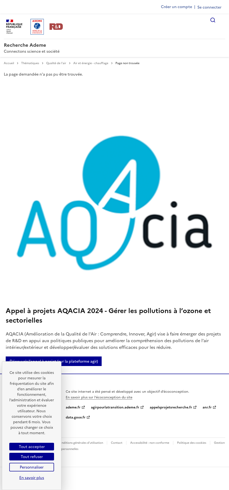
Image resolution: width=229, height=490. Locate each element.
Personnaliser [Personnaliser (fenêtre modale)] (32, 467)
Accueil (9, 63)
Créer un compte (176, 7)
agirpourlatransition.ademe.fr (115, 407)
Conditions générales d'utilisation (80, 443)
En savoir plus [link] (31, 477)
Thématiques (30, 63)
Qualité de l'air (56, 63)
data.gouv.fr (75, 417)
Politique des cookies (191, 443)
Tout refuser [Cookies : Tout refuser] (32, 456)
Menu (222, 20)
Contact (116, 443)
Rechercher (213, 20)
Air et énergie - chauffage (91, 63)
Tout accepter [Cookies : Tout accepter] (32, 446)
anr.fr (207, 407)
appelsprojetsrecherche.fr (171, 407)
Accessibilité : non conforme (149, 443)
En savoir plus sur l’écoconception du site (99, 397)
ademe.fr (73, 407)
